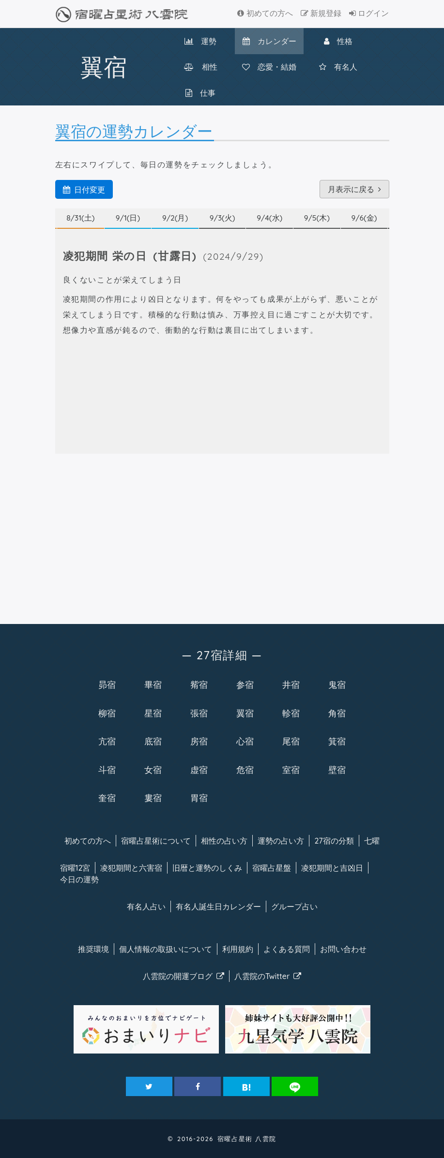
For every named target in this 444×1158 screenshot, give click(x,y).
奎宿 (107, 797)
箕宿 (337, 741)
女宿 (153, 769)
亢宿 (107, 741)
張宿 (199, 713)
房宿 (199, 741)
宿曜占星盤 (271, 868)
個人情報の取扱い (165, 949)
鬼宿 (337, 684)
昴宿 (107, 684)
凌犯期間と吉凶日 (332, 868)
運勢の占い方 (281, 841)
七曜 (372, 841)
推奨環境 (93, 949)
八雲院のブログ (183, 976)
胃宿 (199, 797)
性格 (338, 41)
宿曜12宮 (75, 868)
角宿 (337, 713)
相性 (200, 67)
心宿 (245, 741)
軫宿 (291, 713)
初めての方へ (264, 13)
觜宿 (199, 684)
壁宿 (337, 769)
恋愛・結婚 (269, 67)
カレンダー (269, 41)
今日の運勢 (79, 879)
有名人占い (146, 906)
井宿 (291, 684)
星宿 (153, 713)
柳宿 (107, 713)
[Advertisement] (222, 537)
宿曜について (156, 841)
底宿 (153, 741)
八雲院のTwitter (268, 976)
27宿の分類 (333, 841)
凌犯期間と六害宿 (131, 868)
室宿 (291, 769)
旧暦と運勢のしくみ (207, 868)
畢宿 (153, 684)
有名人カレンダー (218, 906)
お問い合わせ (343, 949)
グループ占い (294, 906)
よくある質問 (286, 949)
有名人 (338, 67)
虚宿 (199, 769)
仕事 (200, 93)
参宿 (245, 684)
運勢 (200, 41)
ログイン (369, 13)
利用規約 (237, 949)
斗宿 (107, 769)
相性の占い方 (224, 841)
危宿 (245, 769)
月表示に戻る (354, 189)
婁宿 (153, 797)
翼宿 (245, 713)
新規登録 (321, 13)
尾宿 (291, 741)
